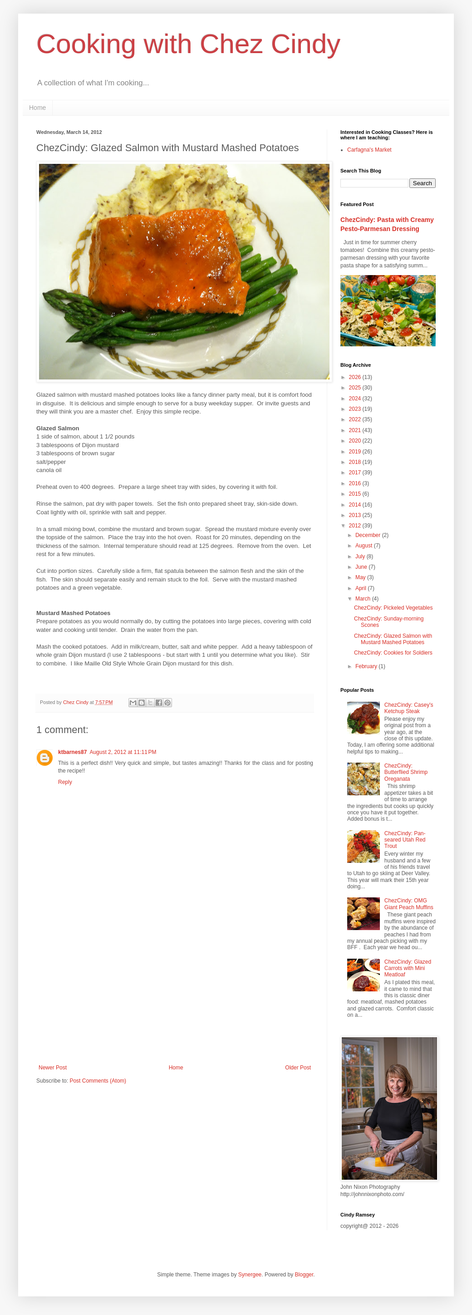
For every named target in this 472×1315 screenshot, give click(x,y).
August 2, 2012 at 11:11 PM (122, 752)
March (363, 599)
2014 (356, 505)
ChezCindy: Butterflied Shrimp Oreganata (406, 772)
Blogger (304, 1274)
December (368, 535)
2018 (356, 462)
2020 (356, 441)
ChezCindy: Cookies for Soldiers (393, 653)
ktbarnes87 (72, 752)
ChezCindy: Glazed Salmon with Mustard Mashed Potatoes (393, 639)
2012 (356, 525)
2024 (356, 398)
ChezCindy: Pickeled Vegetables (393, 608)
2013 (356, 515)
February (367, 666)
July (361, 556)
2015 (356, 494)
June (362, 567)
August (364, 545)
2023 (356, 409)
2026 (356, 377)
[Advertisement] (174, 989)
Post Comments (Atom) (97, 1081)
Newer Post (53, 1067)
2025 (356, 387)
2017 (356, 472)
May (361, 577)
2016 (356, 483)
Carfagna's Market (369, 150)
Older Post (298, 1067)
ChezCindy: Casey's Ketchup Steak (408, 708)
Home (37, 107)
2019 (356, 451)
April (361, 588)
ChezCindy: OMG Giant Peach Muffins (408, 903)
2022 (356, 419)
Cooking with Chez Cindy (188, 44)
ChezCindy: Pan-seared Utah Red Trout (405, 840)
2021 (356, 430)
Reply (65, 782)
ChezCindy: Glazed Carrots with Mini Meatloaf (407, 968)
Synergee (249, 1274)
